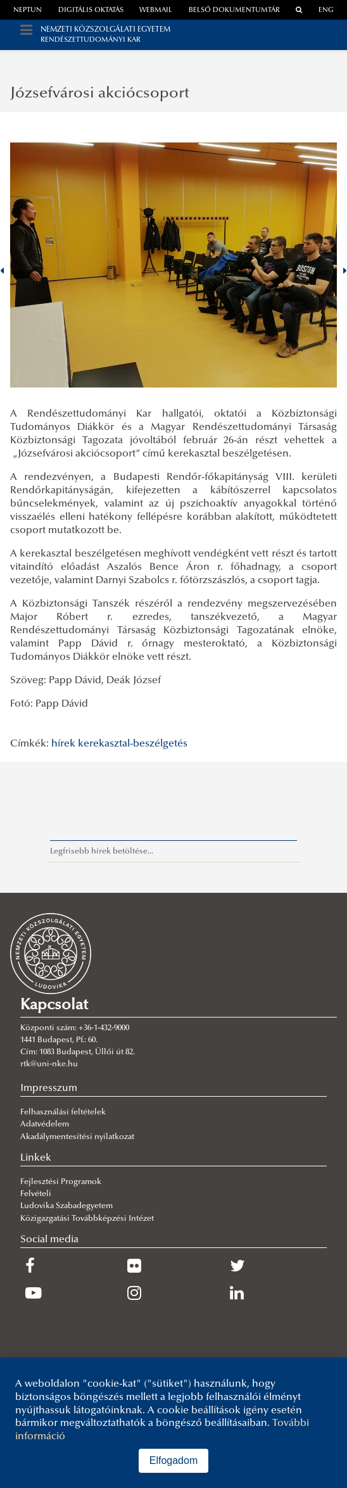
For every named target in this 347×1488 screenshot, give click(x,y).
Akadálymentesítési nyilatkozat (77, 1137)
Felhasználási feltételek (63, 1112)
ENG (326, 10)
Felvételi (35, 1194)
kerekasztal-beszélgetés (132, 744)
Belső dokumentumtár (234, 10)
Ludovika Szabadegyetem (66, 1206)
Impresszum (48, 1088)
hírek (63, 744)
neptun (27, 10)
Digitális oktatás (90, 10)
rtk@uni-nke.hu (49, 1064)
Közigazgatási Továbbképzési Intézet (87, 1219)
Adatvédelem (44, 1124)
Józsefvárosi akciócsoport (99, 93)
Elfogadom (173, 1460)
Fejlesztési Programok (60, 1182)
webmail (155, 10)
